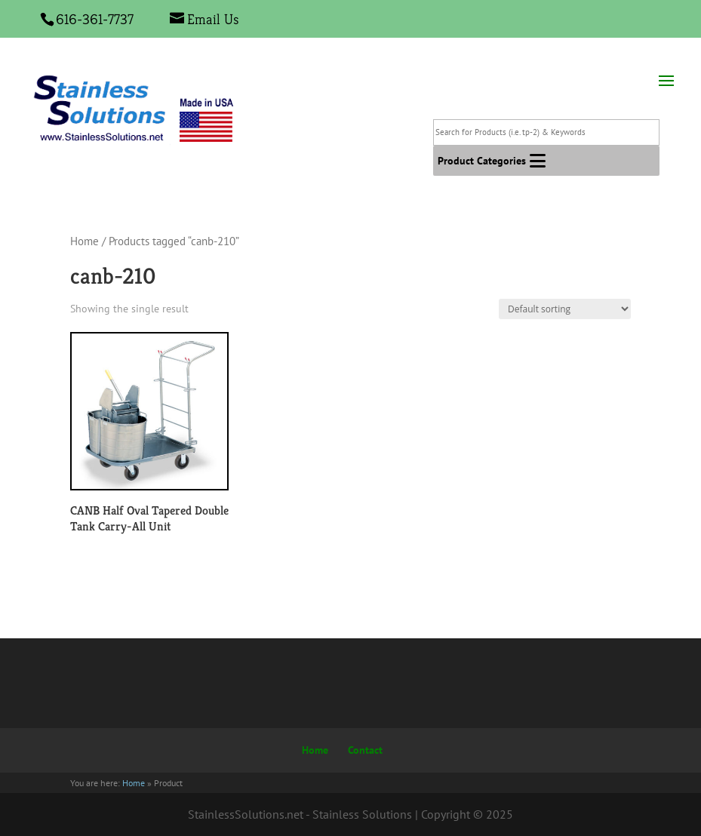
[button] (482, 161)
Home (84, 241)
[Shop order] (565, 309)
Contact (365, 750)
